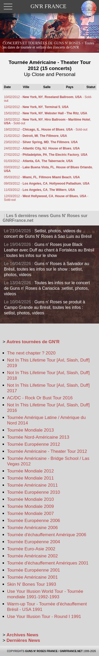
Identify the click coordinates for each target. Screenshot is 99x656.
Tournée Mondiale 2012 (30, 471)
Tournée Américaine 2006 (32, 527)
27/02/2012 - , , (45, 155)
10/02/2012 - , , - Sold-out (48, 99)
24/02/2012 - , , (42, 148)
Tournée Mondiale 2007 (30, 513)
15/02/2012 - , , (45, 113)
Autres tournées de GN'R (33, 341)
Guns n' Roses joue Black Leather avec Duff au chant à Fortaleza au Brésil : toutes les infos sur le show (49, 250)
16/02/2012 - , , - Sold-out (47, 121)
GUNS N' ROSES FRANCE (41, 651)
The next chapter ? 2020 (31, 353)
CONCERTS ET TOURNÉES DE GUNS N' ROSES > (48, 45)
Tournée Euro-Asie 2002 (31, 548)
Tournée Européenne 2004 (33, 541)
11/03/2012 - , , (39, 190)
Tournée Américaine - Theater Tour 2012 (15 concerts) (50, 68)
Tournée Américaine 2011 (32, 485)
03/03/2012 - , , (48, 169)
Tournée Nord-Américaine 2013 (38, 437)
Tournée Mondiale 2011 (30, 478)
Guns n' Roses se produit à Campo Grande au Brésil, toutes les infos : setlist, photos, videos (44, 307)
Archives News (22, 634)
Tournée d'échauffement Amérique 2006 (46, 534)
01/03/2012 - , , (38, 161)
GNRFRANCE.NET (71, 651)
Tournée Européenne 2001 (33, 570)
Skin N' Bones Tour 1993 (31, 584)
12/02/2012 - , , (36, 107)
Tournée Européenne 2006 (33, 520)
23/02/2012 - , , (41, 142)
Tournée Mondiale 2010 (30, 499)
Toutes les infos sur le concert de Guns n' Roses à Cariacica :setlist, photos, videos (47, 288)
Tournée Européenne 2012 (33, 444)
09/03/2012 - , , (47, 183)
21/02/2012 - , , (35, 136)
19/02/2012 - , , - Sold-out (45, 129)
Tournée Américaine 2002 (32, 555)
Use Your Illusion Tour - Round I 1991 (44, 616)
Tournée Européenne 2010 (33, 492)
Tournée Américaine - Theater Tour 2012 (47, 451)
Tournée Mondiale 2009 (30, 506)
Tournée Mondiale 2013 (30, 430)
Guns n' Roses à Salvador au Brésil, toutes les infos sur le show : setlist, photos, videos (46, 269)
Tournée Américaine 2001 (32, 577)
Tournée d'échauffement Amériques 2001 (47, 563)
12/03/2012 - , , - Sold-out (46, 198)
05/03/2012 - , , (42, 177)
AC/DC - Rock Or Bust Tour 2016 (40, 397)
